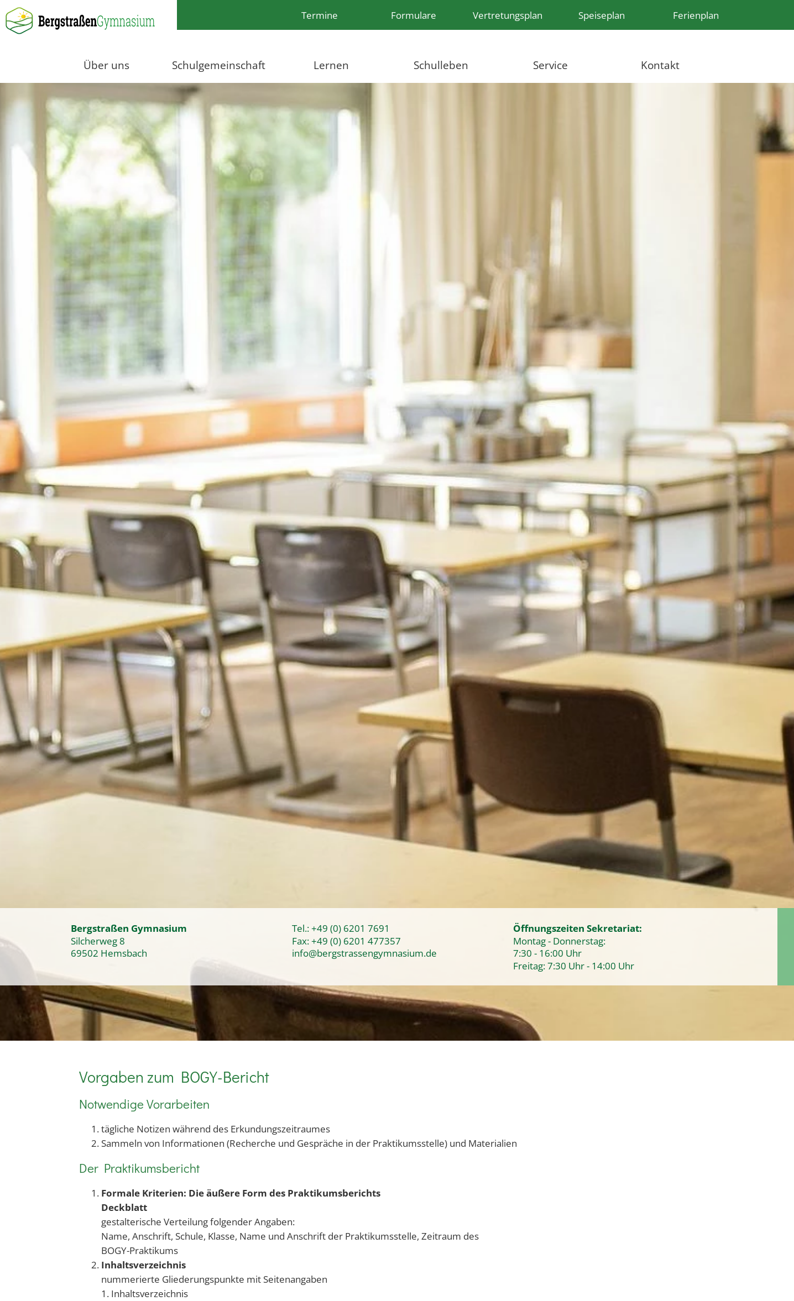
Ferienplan (696, 15)
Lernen (331, 65)
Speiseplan (601, 15)
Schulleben (441, 65)
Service (550, 65)
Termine (319, 15)
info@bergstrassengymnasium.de (364, 952)
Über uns (106, 65)
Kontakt (660, 65)
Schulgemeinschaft (218, 65)
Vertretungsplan (507, 15)
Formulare (413, 15)
